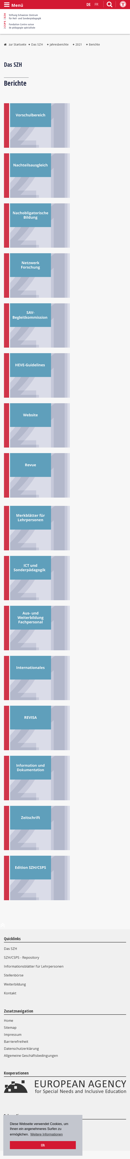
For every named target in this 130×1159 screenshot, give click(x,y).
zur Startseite (17, 44)
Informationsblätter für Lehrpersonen (33, 966)
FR (96, 4)
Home (8, 1020)
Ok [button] (43, 1145)
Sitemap (10, 1027)
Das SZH (37, 44)
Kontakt (10, 993)
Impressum (12, 1034)
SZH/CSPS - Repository (21, 957)
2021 (78, 44)
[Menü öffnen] (13, 4)
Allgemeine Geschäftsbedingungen (31, 1055)
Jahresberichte (59, 44)
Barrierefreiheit (16, 1041)
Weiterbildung (15, 984)
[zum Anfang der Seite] (2, 927)
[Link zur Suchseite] (109, 5)
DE (88, 4)
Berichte (94, 44)
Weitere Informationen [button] (46, 1134)
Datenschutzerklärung (21, 1048)
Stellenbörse (13, 975)
